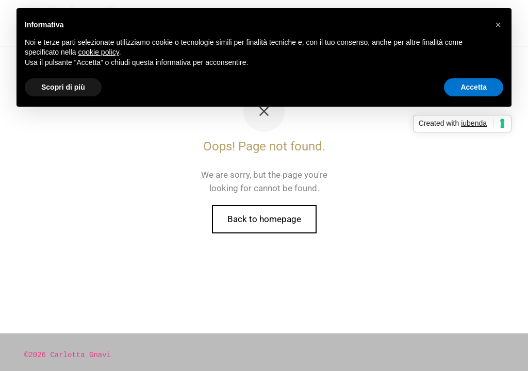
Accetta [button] (473, 87)
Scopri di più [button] (63, 87)
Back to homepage (264, 219)
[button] (498, 24)
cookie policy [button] (98, 52)
